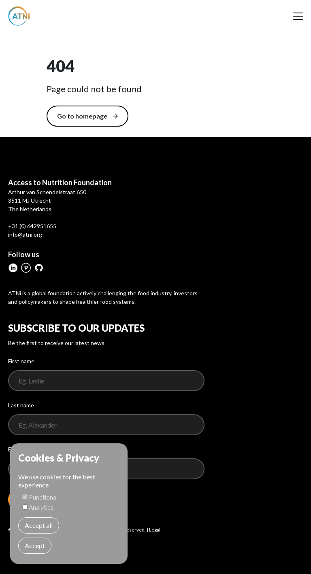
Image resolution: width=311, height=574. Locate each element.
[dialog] (69, 503)
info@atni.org (25, 234)
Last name (21, 405)
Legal (154, 530)
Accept (35, 545)
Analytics (41, 507)
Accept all (39, 525)
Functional (43, 497)
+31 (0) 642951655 (32, 225)
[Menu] (298, 16)
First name (21, 361)
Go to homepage (87, 116)
